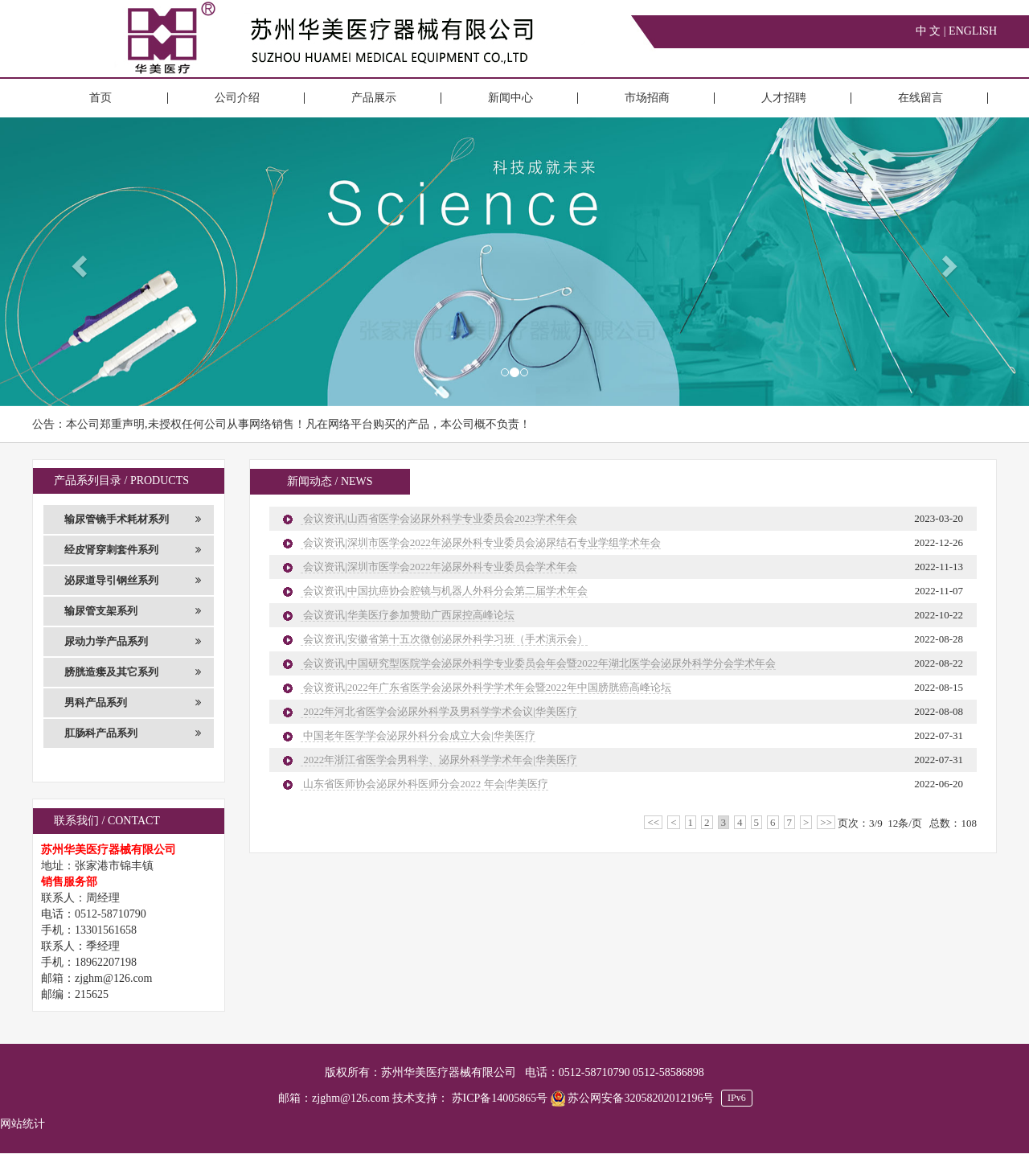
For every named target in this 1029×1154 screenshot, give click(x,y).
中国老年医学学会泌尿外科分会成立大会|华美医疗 (418, 735)
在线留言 (920, 98)
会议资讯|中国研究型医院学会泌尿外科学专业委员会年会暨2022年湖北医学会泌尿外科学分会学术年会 (538, 663)
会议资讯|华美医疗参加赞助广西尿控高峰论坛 (407, 615)
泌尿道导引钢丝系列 (132, 580)
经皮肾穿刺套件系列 (132, 550)
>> (826, 822)
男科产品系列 (132, 702)
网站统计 (22, 1124)
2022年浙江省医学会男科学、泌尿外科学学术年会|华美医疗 (439, 760)
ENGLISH (973, 31)
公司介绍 (237, 98)
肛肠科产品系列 (132, 733)
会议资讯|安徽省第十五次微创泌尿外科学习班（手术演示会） (444, 639)
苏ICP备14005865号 (500, 1098)
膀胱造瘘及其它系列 (132, 672)
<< (653, 822)
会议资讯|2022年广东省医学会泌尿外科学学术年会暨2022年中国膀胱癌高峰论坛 (486, 687)
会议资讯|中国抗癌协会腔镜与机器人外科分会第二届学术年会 (444, 591)
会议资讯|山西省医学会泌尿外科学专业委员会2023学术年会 (439, 518)
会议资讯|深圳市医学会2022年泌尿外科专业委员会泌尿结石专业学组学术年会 (481, 542)
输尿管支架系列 (132, 611)
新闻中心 (510, 98)
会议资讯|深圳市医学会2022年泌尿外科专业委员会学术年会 (439, 567)
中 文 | (932, 31)
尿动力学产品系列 (132, 641)
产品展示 (373, 98)
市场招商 (647, 98)
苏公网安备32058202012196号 (634, 1098)
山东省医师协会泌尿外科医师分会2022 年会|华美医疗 (424, 784)
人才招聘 (783, 98)
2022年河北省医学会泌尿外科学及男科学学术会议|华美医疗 (439, 711)
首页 (100, 98)
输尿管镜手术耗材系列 (132, 519)
